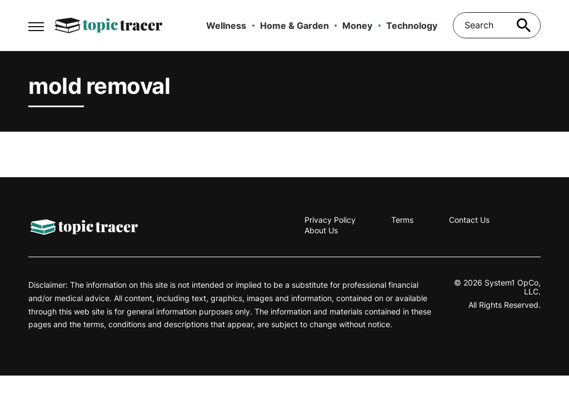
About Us (321, 230)
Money (357, 25)
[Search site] (524, 25)
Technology (411, 25)
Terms (402, 219)
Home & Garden (294, 25)
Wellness (226, 25)
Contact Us (469, 219)
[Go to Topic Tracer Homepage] (108, 25)
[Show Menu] (35, 24)
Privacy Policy (330, 219)
